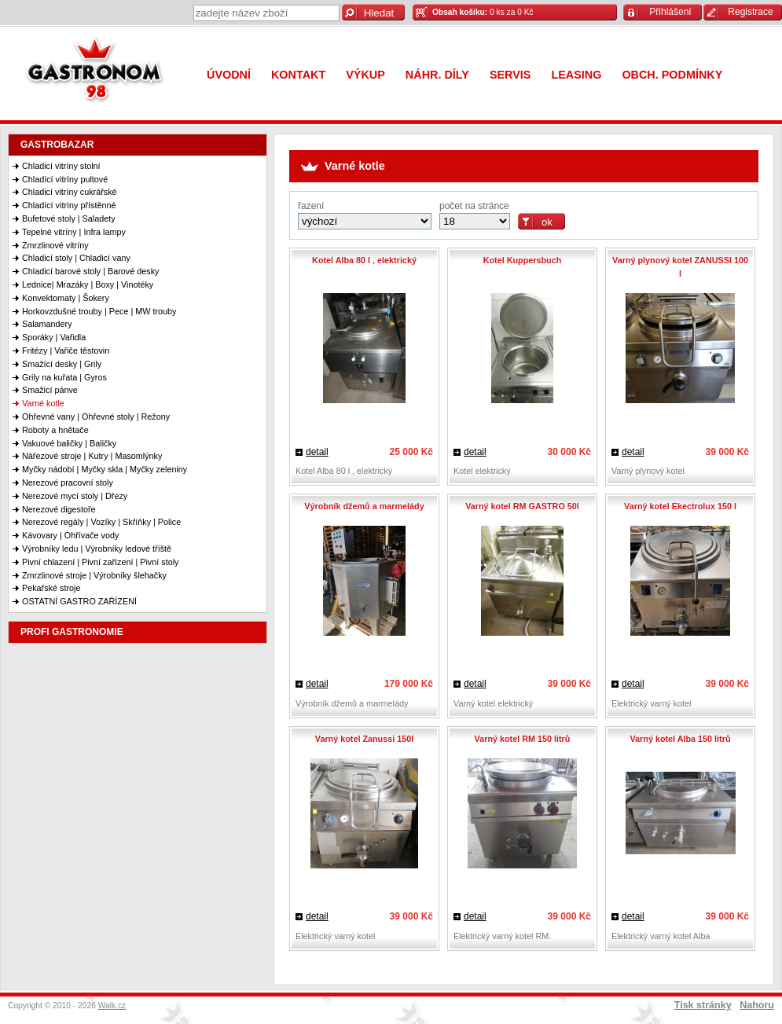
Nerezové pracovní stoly (67, 482)
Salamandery (47, 323)
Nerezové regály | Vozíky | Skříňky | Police (101, 522)
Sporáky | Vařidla (54, 337)
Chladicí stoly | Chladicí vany (76, 257)
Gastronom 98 (98, 73)
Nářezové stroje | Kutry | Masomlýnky (92, 456)
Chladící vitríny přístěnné (69, 205)
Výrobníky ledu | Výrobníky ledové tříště (96, 548)
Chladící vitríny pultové (65, 179)
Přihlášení (670, 11)
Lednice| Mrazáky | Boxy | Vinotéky (87, 284)
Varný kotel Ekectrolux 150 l (680, 506)
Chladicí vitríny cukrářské (69, 191)
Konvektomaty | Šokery (65, 298)
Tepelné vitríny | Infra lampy (74, 232)
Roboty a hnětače (55, 430)
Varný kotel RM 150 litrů (523, 738)
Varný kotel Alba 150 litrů (680, 738)
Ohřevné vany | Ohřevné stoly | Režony (96, 416)
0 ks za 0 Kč (483, 12)
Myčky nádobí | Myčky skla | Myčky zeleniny (104, 469)
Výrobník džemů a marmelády (364, 506)
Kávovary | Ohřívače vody (70, 535)
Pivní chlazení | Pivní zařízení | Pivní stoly (100, 562)
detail (317, 451)
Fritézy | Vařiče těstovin (65, 350)
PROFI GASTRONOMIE (71, 631)
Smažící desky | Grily (61, 364)
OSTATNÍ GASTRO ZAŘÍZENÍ (79, 601)
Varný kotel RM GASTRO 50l (522, 506)
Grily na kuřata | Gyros (64, 377)
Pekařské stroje (51, 588)
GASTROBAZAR (57, 144)
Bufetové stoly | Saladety (69, 218)
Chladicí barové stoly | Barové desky (90, 271)
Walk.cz (112, 1005)
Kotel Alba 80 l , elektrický (364, 260)
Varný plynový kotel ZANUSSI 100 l (680, 266)
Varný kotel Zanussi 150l (364, 738)
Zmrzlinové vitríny (55, 245)
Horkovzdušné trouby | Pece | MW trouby (99, 311)
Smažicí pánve (50, 390)
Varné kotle (43, 403)
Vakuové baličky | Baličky (69, 443)
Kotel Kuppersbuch (522, 260)
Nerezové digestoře (59, 509)
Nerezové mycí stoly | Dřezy (74, 496)
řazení (311, 205)
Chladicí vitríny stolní (61, 166)
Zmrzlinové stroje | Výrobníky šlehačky (94, 575)
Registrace (750, 11)
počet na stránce (474, 205)
